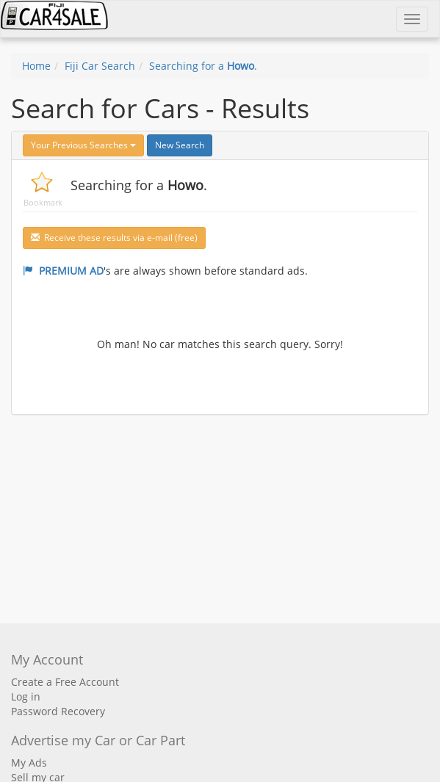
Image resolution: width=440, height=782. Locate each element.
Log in (25, 696)
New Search (179, 145)
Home (36, 66)
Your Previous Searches (83, 145)
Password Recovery (58, 711)
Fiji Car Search (100, 66)
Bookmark (43, 202)
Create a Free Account (65, 682)
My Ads (29, 763)
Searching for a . (203, 66)
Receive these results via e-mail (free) (114, 237)
